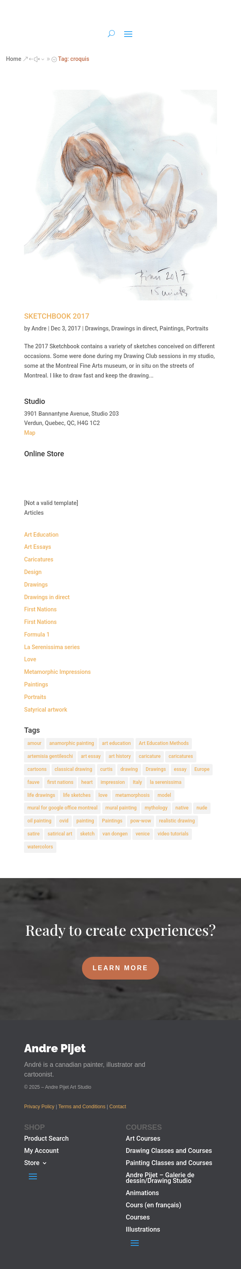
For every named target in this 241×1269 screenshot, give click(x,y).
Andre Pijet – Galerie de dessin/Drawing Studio (160, 1178)
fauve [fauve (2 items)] (33, 782)
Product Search (46, 1139)
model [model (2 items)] (164, 795)
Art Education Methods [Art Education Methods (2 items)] (164, 743)
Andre (39, 328)
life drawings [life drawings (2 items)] (41, 795)
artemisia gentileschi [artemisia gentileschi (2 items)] (50, 756)
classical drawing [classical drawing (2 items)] (74, 769)
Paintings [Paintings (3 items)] (112, 821)
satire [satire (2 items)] (33, 834)
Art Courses (143, 1139)
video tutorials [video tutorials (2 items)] (172, 834)
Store (31, 1163)
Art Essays (37, 547)
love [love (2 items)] (103, 795)
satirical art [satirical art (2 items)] (59, 834)
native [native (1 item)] (182, 808)
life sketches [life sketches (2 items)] (76, 795)
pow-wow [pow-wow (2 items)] (140, 821)
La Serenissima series (52, 647)
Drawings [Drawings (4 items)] (156, 769)
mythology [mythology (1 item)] (155, 808)
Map (29, 432)
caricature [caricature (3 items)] (150, 756)
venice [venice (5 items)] (143, 834)
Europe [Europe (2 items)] (201, 769)
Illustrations (143, 1230)
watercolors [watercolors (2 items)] (40, 847)
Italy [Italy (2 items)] (137, 782)
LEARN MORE (120, 968)
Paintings (171, 328)
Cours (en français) (153, 1205)
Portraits (197, 328)
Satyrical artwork (45, 709)
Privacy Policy (39, 1106)
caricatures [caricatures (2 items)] (180, 756)
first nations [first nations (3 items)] (60, 782)
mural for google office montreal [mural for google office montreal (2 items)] (62, 808)
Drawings (96, 328)
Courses (138, 1218)
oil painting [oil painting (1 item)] (39, 821)
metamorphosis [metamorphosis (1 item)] (132, 795)
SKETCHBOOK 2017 (56, 316)
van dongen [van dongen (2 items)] (115, 834)
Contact (118, 1106)
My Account (41, 1151)
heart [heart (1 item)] (87, 782)
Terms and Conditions (81, 1106)
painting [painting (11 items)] (85, 821)
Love (30, 659)
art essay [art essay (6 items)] (91, 756)
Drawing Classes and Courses (169, 1151)
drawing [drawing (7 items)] (129, 769)
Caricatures (38, 559)
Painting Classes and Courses (169, 1163)
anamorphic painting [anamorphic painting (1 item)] (71, 743)
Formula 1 (36, 634)
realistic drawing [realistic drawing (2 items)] (177, 821)
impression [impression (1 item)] (113, 782)
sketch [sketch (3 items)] (87, 834)
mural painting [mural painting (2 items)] (121, 808)
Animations (142, 1193)
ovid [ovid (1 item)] (64, 821)
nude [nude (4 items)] (201, 808)
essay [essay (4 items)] (180, 769)
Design (32, 572)
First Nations (40, 609)
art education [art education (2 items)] (116, 743)
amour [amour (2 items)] (34, 743)
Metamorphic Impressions (57, 672)
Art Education (41, 534)
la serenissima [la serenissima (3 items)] (165, 782)
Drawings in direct (134, 328)
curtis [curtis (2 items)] (106, 769)
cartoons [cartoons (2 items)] (37, 769)
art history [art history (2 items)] (120, 756)
